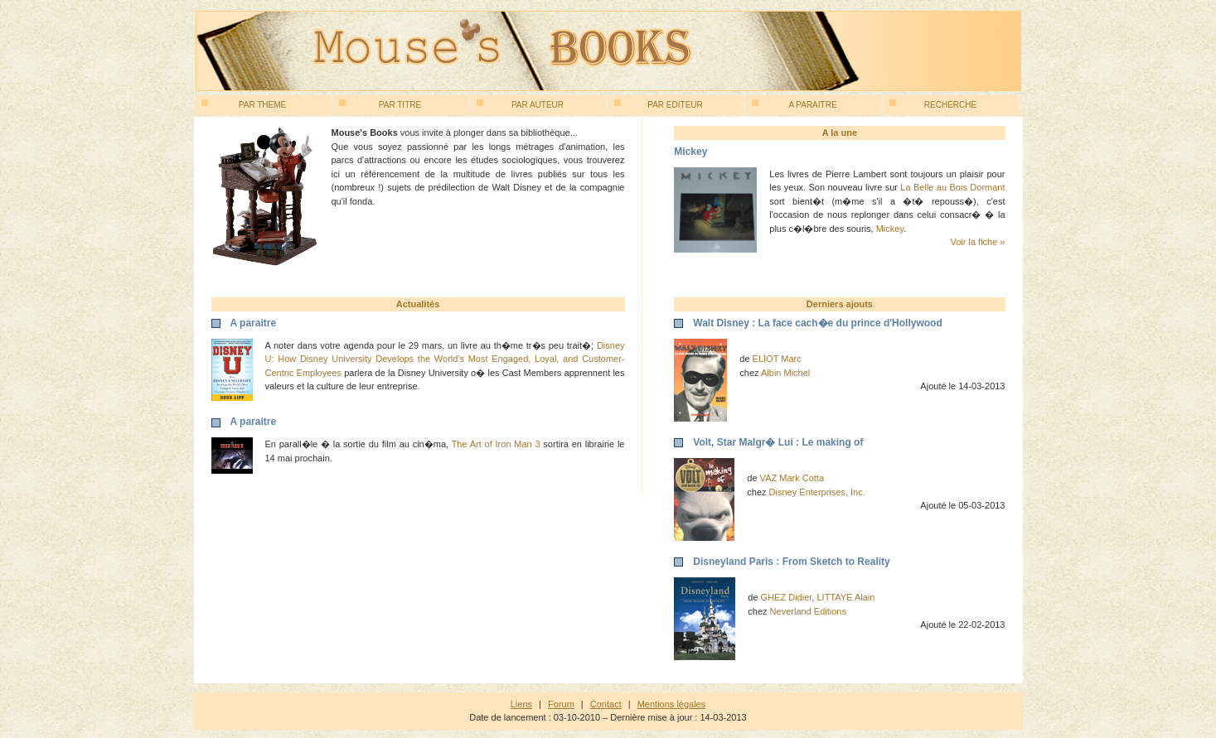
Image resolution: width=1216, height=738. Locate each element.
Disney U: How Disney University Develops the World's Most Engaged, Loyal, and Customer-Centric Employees (445, 359)
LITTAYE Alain (845, 597)
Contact (606, 704)
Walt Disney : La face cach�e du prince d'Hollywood (817, 323)
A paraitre (794, 104)
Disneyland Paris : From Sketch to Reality (791, 561)
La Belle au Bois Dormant (952, 187)
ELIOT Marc (777, 359)
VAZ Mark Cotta (792, 478)
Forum (561, 704)
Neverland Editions (808, 611)
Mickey (890, 229)
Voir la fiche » (977, 242)
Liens (521, 704)
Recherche (933, 104)
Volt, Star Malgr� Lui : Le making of (778, 442)
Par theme (244, 104)
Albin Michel (785, 373)
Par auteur (520, 104)
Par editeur (658, 104)
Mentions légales (671, 704)
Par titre (380, 104)
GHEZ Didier (786, 597)
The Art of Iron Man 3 (496, 444)
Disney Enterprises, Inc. (817, 492)
